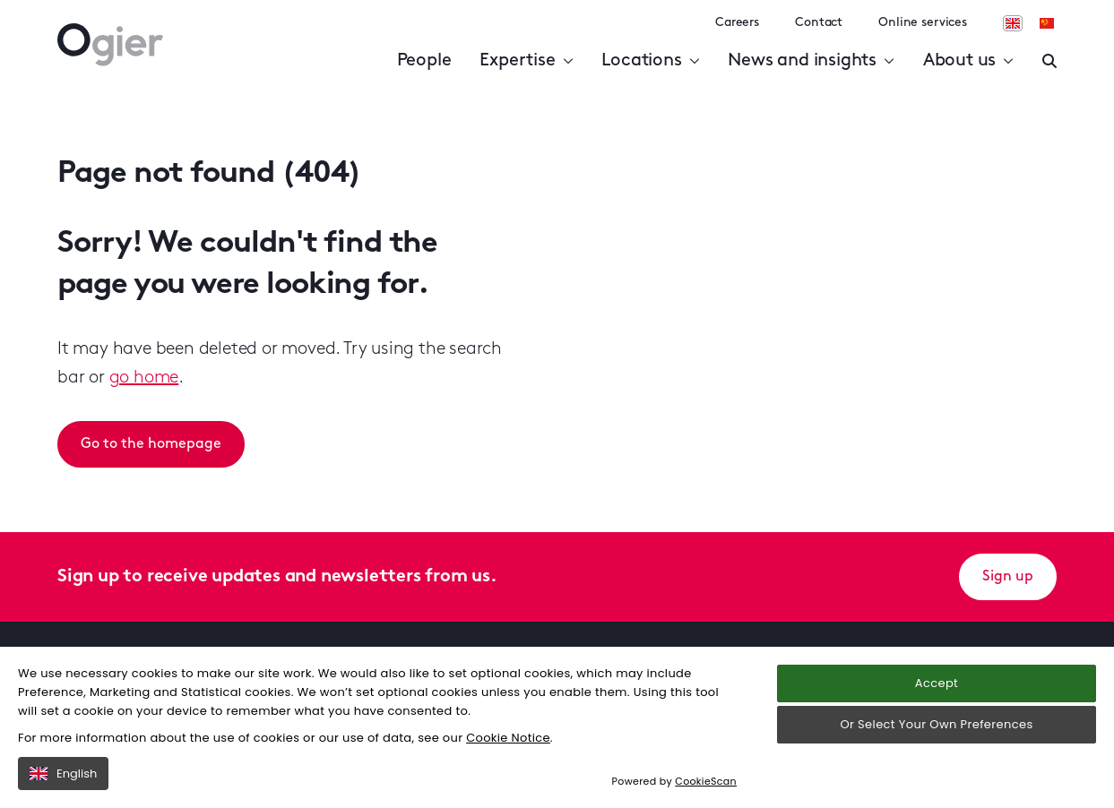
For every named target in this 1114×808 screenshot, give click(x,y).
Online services (922, 23)
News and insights (811, 61)
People (424, 61)
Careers (737, 23)
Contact (818, 23)
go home (144, 378)
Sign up (1007, 577)
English (63, 773)
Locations (650, 61)
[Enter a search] (1049, 61)
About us (968, 61)
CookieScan (706, 781)
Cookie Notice (508, 737)
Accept (936, 683)
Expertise (526, 61)
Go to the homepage (151, 444)
